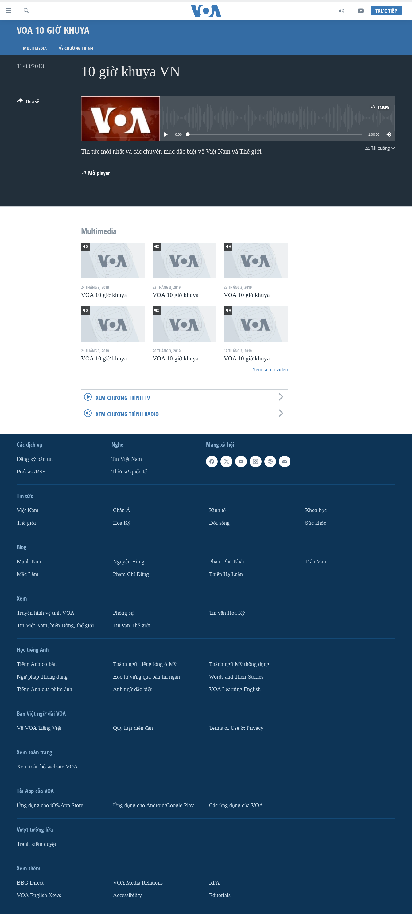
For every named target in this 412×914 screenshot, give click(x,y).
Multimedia (35, 48)
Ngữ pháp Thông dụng (42, 676)
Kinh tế (217, 510)
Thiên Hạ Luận (226, 574)
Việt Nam (27, 510)
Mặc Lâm (27, 574)
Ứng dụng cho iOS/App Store (50, 805)
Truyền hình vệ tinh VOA (45, 612)
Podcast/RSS (31, 471)
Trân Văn (315, 561)
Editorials (220, 895)
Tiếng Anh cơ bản (37, 664)
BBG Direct (30, 882)
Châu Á (121, 510)
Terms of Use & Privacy (236, 728)
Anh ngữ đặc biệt (132, 689)
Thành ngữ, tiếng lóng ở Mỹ (145, 664)
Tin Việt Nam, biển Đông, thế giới (55, 625)
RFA (214, 882)
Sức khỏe (315, 523)
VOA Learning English (235, 689)
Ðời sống (219, 523)
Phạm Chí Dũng (131, 574)
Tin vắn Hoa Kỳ (227, 612)
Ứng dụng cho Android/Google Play (153, 805)
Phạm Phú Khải (226, 561)
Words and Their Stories (236, 676)
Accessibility (127, 895)
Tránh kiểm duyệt (36, 844)
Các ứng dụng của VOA (236, 805)
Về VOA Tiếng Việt (39, 728)
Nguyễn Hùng (128, 561)
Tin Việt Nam (126, 459)
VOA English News (39, 895)
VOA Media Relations (138, 882)
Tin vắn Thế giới (131, 625)
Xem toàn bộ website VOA (47, 766)
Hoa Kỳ (121, 523)
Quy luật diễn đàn (133, 728)
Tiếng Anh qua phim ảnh (44, 689)
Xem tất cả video (270, 369)
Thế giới (26, 523)
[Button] (28, 102)
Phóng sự (123, 612)
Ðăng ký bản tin (35, 459)
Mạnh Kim (29, 561)
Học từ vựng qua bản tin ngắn (146, 676)
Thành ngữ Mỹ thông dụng (239, 664)
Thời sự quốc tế (129, 471)
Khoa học (316, 510)
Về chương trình (76, 48)
